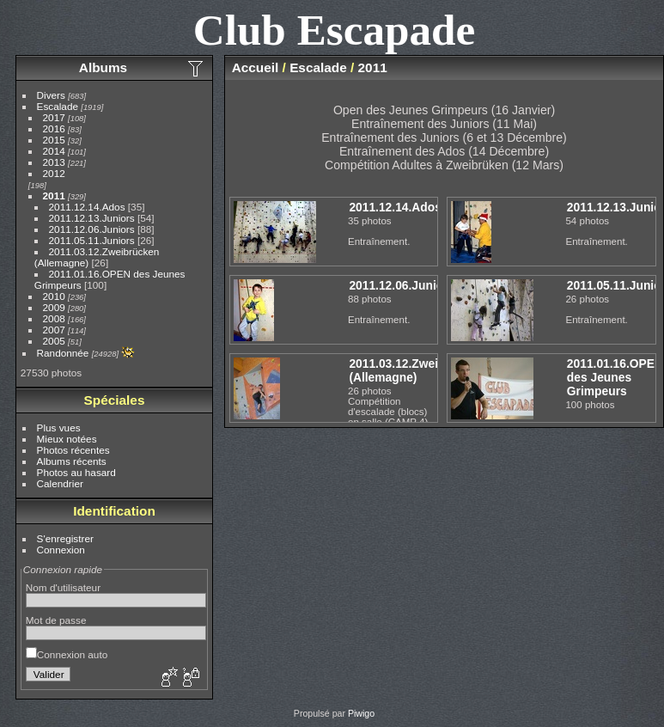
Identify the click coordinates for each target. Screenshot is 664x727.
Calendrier (60, 483)
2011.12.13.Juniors (92, 217)
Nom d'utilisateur (63, 587)
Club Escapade (334, 29)
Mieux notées (67, 438)
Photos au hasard (76, 472)
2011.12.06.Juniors (92, 229)
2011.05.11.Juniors (92, 240)
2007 (54, 329)
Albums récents (72, 461)
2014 (54, 150)
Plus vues (59, 427)
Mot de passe (56, 620)
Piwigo (361, 713)
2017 (54, 117)
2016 (54, 128)
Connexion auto (66, 654)
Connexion (61, 549)
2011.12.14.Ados (87, 206)
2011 (54, 195)
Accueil (255, 67)
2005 (54, 340)
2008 (54, 318)
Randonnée (63, 352)
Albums (103, 67)
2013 (54, 162)
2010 (54, 296)
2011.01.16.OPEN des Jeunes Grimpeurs (615, 377)
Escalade (57, 106)
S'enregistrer (65, 538)
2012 (54, 173)
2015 (54, 139)
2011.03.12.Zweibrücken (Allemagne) (416, 370)
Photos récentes (73, 449)
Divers (51, 95)
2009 (54, 307)
